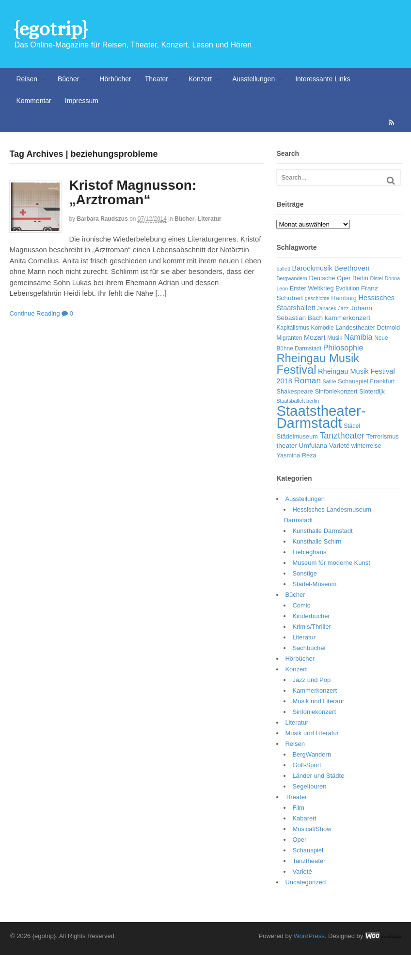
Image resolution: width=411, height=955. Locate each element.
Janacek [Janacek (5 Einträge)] (326, 308)
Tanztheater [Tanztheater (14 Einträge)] (341, 435)
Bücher (68, 79)
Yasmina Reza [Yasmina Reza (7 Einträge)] (296, 455)
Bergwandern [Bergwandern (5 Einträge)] (291, 278)
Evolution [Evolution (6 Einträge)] (347, 288)
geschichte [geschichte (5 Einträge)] (317, 298)
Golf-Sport (306, 765)
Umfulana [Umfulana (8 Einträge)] (313, 445)
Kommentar (33, 101)
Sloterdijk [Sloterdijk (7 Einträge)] (372, 391)
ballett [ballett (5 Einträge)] (283, 269)
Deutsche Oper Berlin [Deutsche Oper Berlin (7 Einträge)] (338, 278)
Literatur (209, 218)
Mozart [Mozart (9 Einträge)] (315, 337)
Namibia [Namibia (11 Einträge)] (358, 337)
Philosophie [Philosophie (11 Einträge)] (343, 348)
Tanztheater (308, 860)
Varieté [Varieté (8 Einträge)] (339, 445)
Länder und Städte (318, 775)
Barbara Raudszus (102, 218)
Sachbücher (309, 648)
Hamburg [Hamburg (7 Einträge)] (344, 298)
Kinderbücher (311, 616)
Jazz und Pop (311, 679)
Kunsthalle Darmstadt (322, 530)
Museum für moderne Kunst (331, 562)
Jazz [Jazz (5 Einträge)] (343, 308)
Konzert (200, 79)
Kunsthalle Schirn (316, 541)
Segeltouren (309, 786)
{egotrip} (50, 29)
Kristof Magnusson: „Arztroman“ (132, 193)
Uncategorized (305, 882)
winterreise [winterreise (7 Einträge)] (366, 445)
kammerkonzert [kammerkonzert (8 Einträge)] (347, 317)
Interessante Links (322, 79)
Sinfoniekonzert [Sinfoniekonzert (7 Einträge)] (336, 391)
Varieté (302, 871)
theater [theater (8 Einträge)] (286, 445)
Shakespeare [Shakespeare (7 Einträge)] (294, 391)
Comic (301, 605)
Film (298, 807)
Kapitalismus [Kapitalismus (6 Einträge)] (292, 327)
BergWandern (311, 754)
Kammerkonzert (314, 690)
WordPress (309, 936)
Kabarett (304, 818)
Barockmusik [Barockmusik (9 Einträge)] (312, 268)
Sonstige (304, 573)
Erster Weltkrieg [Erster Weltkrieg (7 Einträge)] (312, 288)
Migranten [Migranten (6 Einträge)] (289, 337)
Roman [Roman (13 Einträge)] (307, 380)
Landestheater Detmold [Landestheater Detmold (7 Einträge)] (367, 327)
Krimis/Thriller (311, 626)
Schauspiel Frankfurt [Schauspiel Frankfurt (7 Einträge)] (366, 381)
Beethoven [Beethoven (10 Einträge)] (351, 268)
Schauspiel (307, 850)
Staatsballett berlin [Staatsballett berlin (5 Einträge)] (297, 401)
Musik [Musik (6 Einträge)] (334, 337)
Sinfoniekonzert (314, 711)
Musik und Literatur (312, 733)
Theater (156, 79)
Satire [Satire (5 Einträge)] (329, 381)
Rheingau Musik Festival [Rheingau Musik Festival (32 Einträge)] (317, 363)
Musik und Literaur (318, 701)
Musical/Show (311, 829)
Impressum (81, 101)
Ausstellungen (253, 79)
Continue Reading (34, 313)
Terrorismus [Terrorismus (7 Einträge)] (382, 436)
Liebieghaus (309, 552)
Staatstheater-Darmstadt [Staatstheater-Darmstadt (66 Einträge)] (320, 417)
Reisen (26, 79)
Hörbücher (115, 79)
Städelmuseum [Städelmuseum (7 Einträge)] (296, 436)
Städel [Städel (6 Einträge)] (352, 426)
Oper (299, 839)
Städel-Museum (314, 584)
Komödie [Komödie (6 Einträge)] (322, 327)
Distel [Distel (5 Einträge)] (376, 278)
